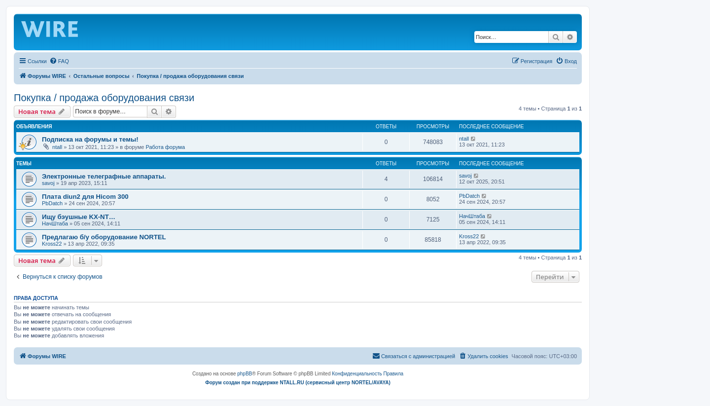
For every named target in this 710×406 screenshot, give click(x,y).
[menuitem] (59, 61)
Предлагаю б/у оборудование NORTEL (104, 237)
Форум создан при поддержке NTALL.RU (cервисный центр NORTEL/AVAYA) (297, 382)
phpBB (244, 373)
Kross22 (52, 244)
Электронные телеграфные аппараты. (104, 176)
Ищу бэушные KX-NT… (78, 217)
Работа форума (165, 147)
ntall (57, 147)
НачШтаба (55, 223)
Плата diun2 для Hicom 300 (85, 196)
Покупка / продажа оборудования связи (104, 97)
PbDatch (52, 203)
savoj (48, 183)
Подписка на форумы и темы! (90, 139)
